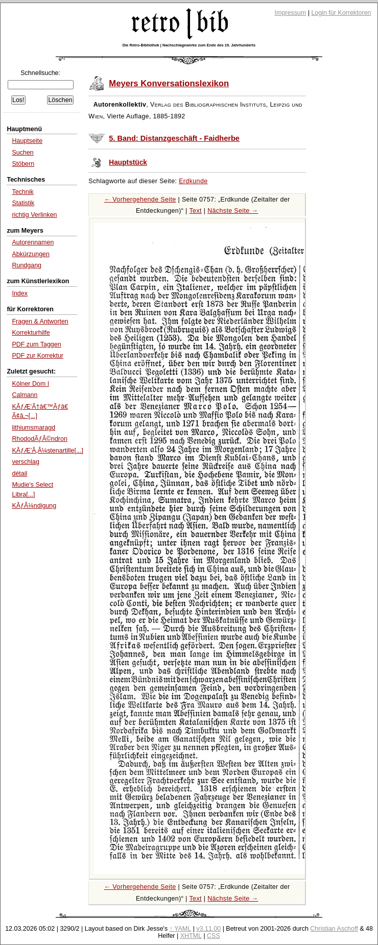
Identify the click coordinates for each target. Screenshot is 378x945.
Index (20, 293)
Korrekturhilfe (31, 332)
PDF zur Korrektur (37, 355)
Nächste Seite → (232, 210)
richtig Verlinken (34, 214)
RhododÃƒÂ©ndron (39, 438)
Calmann (24, 395)
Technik (22, 191)
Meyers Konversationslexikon (169, 83)
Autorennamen (33, 242)
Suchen (22, 152)
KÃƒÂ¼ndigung (34, 505)
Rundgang (26, 265)
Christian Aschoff (334, 928)
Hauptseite (27, 140)
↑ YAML (181, 928)
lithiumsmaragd (33, 427)
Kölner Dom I (30, 383)
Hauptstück (128, 162)
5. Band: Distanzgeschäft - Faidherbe (174, 138)
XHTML (191, 935)
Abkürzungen (31, 254)
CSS (213, 935)
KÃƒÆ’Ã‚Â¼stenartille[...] (47, 450)
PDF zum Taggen (36, 344)
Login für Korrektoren (341, 12)
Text (196, 210)
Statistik (23, 203)
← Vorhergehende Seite (140, 199)
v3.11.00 (208, 928)
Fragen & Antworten (40, 321)
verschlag (25, 461)
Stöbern (23, 163)
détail (19, 473)
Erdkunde (193, 181)
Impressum (290, 12)
